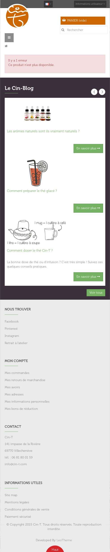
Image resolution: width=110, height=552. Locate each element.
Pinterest (11, 329)
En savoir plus (88, 148)
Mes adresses (14, 394)
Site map (11, 495)
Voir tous (95, 293)
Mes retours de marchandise (25, 380)
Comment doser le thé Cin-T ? (30, 251)
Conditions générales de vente (27, 509)
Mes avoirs (12, 387)
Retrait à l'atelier (16, 343)
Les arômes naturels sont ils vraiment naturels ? (43, 131)
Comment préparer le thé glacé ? (32, 191)
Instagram (12, 336)
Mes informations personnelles (27, 402)
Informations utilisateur (90, 3)
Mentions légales (17, 502)
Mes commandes (17, 373)
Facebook (12, 321)
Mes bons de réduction (21, 409)
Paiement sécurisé (18, 517)
